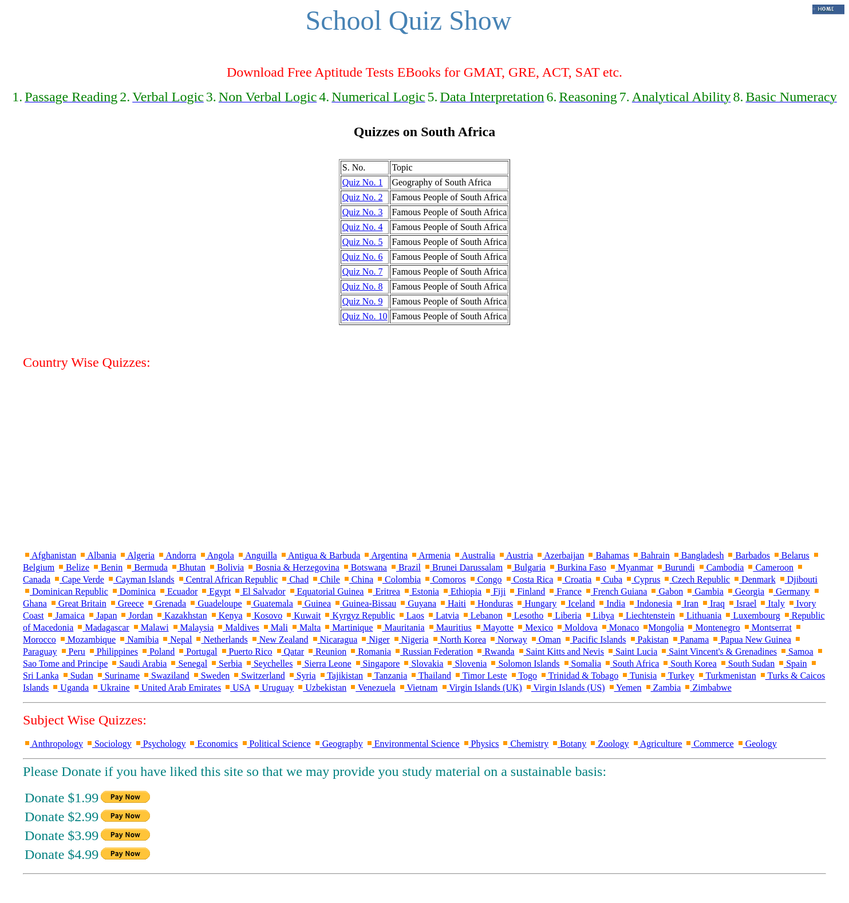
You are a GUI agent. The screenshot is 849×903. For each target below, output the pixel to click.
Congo (485, 579)
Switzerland (258, 675)
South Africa (631, 663)
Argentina (385, 555)
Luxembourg (752, 615)
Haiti (452, 603)
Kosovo (263, 615)
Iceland (577, 603)
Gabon (666, 591)
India (611, 603)
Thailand (430, 675)
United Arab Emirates (177, 687)
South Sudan (747, 663)
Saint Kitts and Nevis (560, 651)
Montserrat (767, 627)
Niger (374, 639)
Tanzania (386, 675)
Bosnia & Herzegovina (292, 567)
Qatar (290, 651)
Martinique (348, 627)
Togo (523, 675)
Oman (545, 639)
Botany (568, 743)
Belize (73, 567)
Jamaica (65, 615)
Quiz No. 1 (362, 182)
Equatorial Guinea (326, 591)
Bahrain (650, 555)
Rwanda (494, 651)
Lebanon (482, 615)
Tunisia (639, 675)
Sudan (77, 675)
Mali (275, 627)
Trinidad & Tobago (578, 675)
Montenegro (713, 627)
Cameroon (769, 567)
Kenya (226, 615)
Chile (325, 579)
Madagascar (102, 627)
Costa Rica (529, 579)
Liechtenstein (646, 615)
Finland (526, 591)
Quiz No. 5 (362, 242)
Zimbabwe (707, 687)
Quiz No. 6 (362, 257)
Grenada (166, 603)
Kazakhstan (181, 615)
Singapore (377, 663)
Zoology (609, 743)
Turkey (676, 675)
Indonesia (649, 603)
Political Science (275, 743)
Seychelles (268, 663)
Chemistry (524, 743)
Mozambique (87, 639)
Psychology (160, 743)
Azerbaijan (559, 555)
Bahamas (607, 555)
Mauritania (399, 627)
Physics (480, 743)
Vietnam (418, 687)
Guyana (417, 603)
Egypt (215, 591)
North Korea (458, 639)
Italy (771, 603)
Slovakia (422, 663)
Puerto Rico (246, 651)
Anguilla (256, 555)
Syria (301, 675)
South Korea (688, 663)
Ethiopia (461, 591)
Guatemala (268, 603)
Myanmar (631, 567)
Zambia (662, 687)
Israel (742, 603)
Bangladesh (698, 555)
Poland (157, 651)
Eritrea (383, 591)
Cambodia (720, 567)
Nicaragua (334, 639)
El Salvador (259, 591)
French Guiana (615, 591)
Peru (72, 651)
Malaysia (192, 627)
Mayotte (494, 627)
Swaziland (165, 675)
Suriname (118, 675)
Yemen (624, 687)
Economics (213, 743)
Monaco (619, 627)
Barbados (747, 555)
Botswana (364, 567)
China (357, 579)
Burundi (674, 567)
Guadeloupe (215, 603)
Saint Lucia (631, 651)
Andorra (176, 555)
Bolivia (226, 567)
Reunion (326, 651)
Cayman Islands (140, 579)
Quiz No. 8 (362, 286)
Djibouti (798, 579)
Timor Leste (480, 675)
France (564, 591)
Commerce (708, 743)
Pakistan (649, 639)
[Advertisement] (424, 459)
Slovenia (466, 663)
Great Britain (77, 603)
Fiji (495, 591)
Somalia (581, 663)
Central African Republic (227, 579)
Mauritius (449, 627)
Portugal (197, 651)
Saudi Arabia (138, 663)
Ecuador (178, 591)
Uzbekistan (321, 687)
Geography (338, 743)
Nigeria (410, 639)
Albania (97, 555)
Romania (370, 651)
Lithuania (699, 615)
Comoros (444, 579)
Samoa (796, 651)
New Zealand (279, 639)
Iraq (713, 603)
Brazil (405, 567)
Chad (294, 579)
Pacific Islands (594, 639)
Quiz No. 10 (365, 316)
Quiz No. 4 (362, 227)
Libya (599, 615)
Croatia (573, 579)
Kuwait (303, 615)
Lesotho (524, 615)
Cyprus (642, 579)
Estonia (420, 591)
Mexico (534, 627)
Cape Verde (78, 579)
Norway (507, 639)
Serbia (226, 663)
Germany (788, 591)
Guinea (313, 603)
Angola (216, 555)
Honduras (490, 603)
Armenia (430, 555)
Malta (305, 627)
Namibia (138, 639)
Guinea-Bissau (364, 603)
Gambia (704, 591)
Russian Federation (433, 651)
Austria (515, 555)
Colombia (398, 579)
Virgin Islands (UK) (481, 687)
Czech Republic (696, 579)
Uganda (70, 687)
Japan (102, 615)
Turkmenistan (726, 675)
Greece (126, 603)
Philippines (113, 651)
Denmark (754, 579)
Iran (686, 603)
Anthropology (53, 743)
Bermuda (146, 567)
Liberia (563, 615)
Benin (107, 567)
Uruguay (273, 687)
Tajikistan (341, 675)
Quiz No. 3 (362, 212)
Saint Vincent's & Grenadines (718, 651)
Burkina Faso (577, 567)
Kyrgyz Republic (358, 615)
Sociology (108, 743)
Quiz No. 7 (362, 271)
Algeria (137, 555)
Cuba (608, 579)
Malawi (150, 627)
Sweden (211, 675)
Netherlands (220, 639)
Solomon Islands (524, 663)
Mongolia (662, 627)
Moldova (576, 627)
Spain (792, 663)
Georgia (745, 591)
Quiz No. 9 (362, 301)
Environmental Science (412, 743)
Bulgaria (525, 567)
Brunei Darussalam (463, 567)
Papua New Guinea (751, 639)
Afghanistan (49, 555)
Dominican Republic (65, 591)
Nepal (176, 639)
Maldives (237, 627)
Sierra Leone (323, 663)
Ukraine (110, 687)
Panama (690, 639)
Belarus (790, 555)
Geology (756, 743)
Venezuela (372, 687)
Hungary (535, 603)
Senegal (188, 663)
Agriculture (656, 743)
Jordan (136, 615)
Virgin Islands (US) (564, 687)
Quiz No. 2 (362, 197)
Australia (474, 555)
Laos (410, 615)
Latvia (443, 615)
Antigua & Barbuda (319, 555)
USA (236, 687)
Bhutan (188, 567)
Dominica (133, 591)
